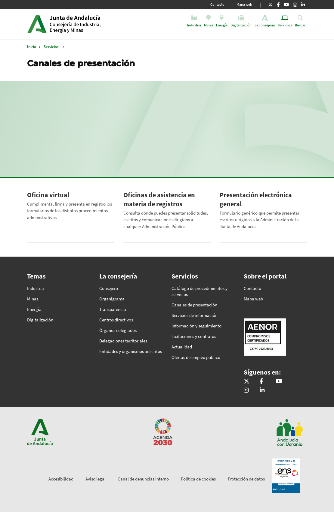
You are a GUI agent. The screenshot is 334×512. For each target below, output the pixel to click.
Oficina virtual (48, 195)
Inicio (96, 24)
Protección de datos (246, 479)
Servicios (51, 46)
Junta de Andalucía (37, 24)
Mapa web (244, 4)
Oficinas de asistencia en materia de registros (159, 199)
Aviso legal (95, 479)
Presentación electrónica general (256, 199)
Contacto (217, 4)
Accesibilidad (60, 479)
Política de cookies (198, 479)
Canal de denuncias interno (143, 479)
